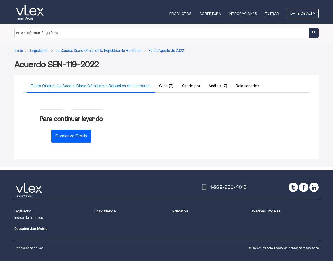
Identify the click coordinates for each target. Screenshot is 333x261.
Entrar (272, 13)
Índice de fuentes (28, 218)
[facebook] (303, 187)
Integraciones (243, 13)
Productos (180, 13)
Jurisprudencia (104, 211)
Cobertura (210, 13)
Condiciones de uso (28, 248)
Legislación (23, 211)
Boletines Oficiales (265, 211)
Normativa (180, 211)
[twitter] (293, 187)
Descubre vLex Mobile (30, 229)
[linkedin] (314, 187)
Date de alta (302, 13)
